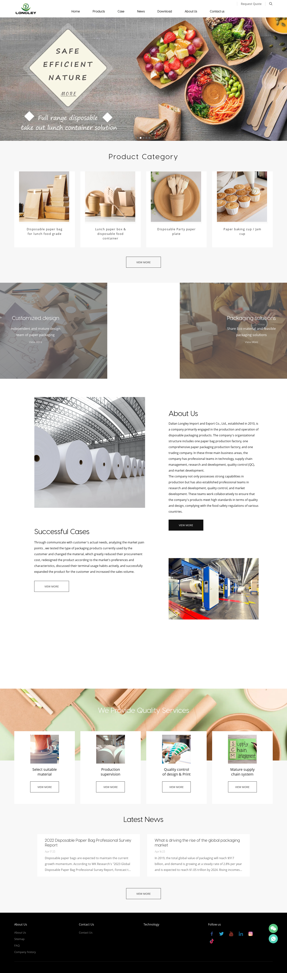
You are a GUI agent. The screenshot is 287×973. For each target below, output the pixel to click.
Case (121, 11)
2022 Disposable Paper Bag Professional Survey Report (88, 842)
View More (143, 262)
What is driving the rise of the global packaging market (197, 842)
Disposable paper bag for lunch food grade (44, 231)
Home (75, 11)
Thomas (273, 938)
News (141, 11)
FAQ (17, 945)
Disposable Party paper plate (176, 231)
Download (164, 11)
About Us (191, 11)
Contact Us (85, 932)
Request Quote (251, 4)
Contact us (217, 11)
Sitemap (19, 939)
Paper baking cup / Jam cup (242, 231)
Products (99, 11)
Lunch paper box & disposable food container (110, 233)
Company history (25, 952)
